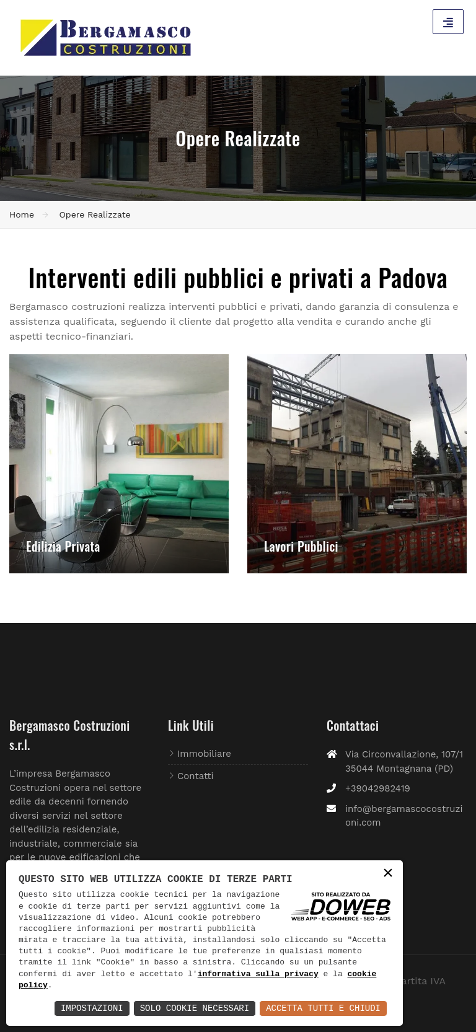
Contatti (195, 776)
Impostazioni (92, 1008)
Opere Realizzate (94, 214)
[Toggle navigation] (448, 21)
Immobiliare (204, 753)
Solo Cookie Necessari (194, 1008)
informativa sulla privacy (258, 974)
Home (21, 214)
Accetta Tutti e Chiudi (323, 1008)
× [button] (388, 874)
